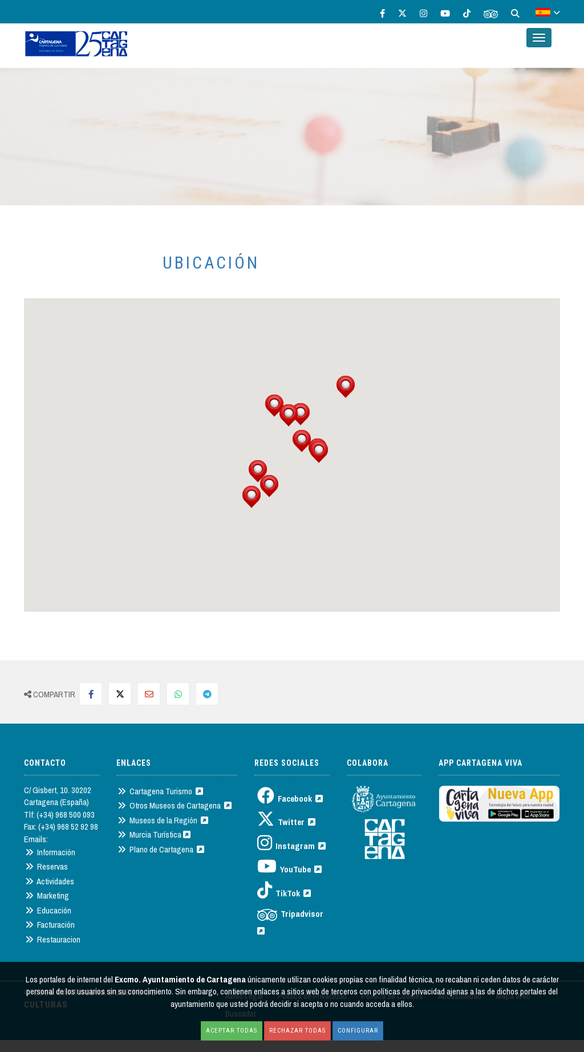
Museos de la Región (162, 820)
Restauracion (52, 939)
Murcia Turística (153, 834)
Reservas (46, 866)
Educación (48, 910)
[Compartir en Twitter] (119, 694)
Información (50, 852)
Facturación (50, 925)
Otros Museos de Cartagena (174, 805)
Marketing (47, 895)
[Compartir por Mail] (148, 694)
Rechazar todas (297, 1030)
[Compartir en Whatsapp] (178, 694)
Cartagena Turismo (160, 791)
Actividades (49, 881)
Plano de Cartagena (160, 849)
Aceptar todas (231, 1030)
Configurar (358, 1030)
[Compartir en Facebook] (90, 694)
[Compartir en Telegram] (207, 694)
